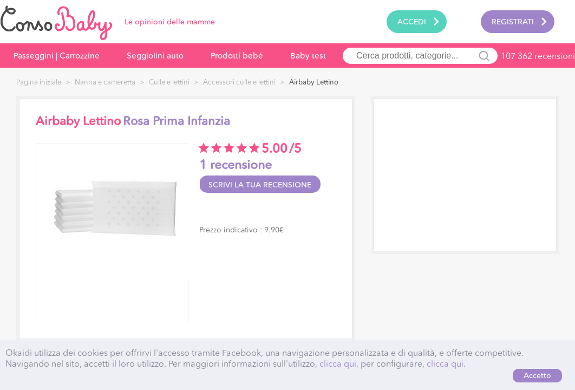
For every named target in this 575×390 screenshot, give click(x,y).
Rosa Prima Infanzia (176, 121)
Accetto (537, 375)
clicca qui (337, 363)
